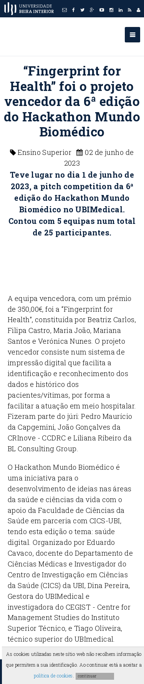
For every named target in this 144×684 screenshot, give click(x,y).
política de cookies (53, 675)
